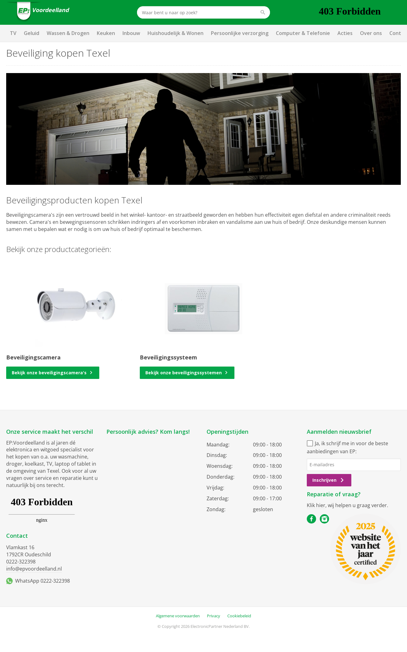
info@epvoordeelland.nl (34, 568)
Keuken (106, 33)
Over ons (371, 33)
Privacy (213, 616)
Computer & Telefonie (303, 33)
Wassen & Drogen (68, 33)
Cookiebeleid (239, 616)
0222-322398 (21, 561)
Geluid (31, 33)
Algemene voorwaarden (178, 616)
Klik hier (316, 505)
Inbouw (131, 33)
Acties (345, 33)
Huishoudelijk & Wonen (176, 33)
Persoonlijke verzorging (239, 33)
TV (13, 33)
